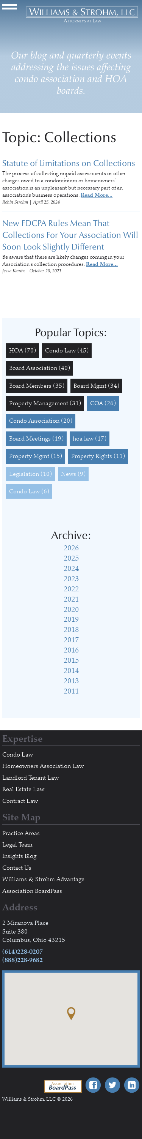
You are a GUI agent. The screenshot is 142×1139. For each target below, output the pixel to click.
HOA (22, 350)
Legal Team (17, 844)
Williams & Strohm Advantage (43, 879)
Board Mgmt (96, 386)
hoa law (89, 438)
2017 (71, 640)
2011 (71, 691)
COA (103, 403)
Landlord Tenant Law (30, 778)
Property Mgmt (35, 456)
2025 (71, 558)
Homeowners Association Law (43, 766)
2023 (71, 578)
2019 (71, 619)
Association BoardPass (32, 891)
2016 (71, 650)
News (73, 474)
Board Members (36, 386)
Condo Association (40, 421)
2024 (71, 568)
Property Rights (98, 456)
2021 (71, 599)
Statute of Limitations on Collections (68, 163)
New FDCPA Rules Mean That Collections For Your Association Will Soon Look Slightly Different (70, 235)
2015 (71, 660)
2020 (71, 609)
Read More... (96, 195)
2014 (71, 670)
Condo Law (67, 350)
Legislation (30, 474)
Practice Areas (21, 833)
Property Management (45, 403)
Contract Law (20, 801)
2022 (71, 589)
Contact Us (16, 868)
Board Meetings (36, 438)
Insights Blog (19, 856)
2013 (71, 681)
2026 (71, 548)
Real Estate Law (23, 789)
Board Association (39, 368)
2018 (71, 629)
